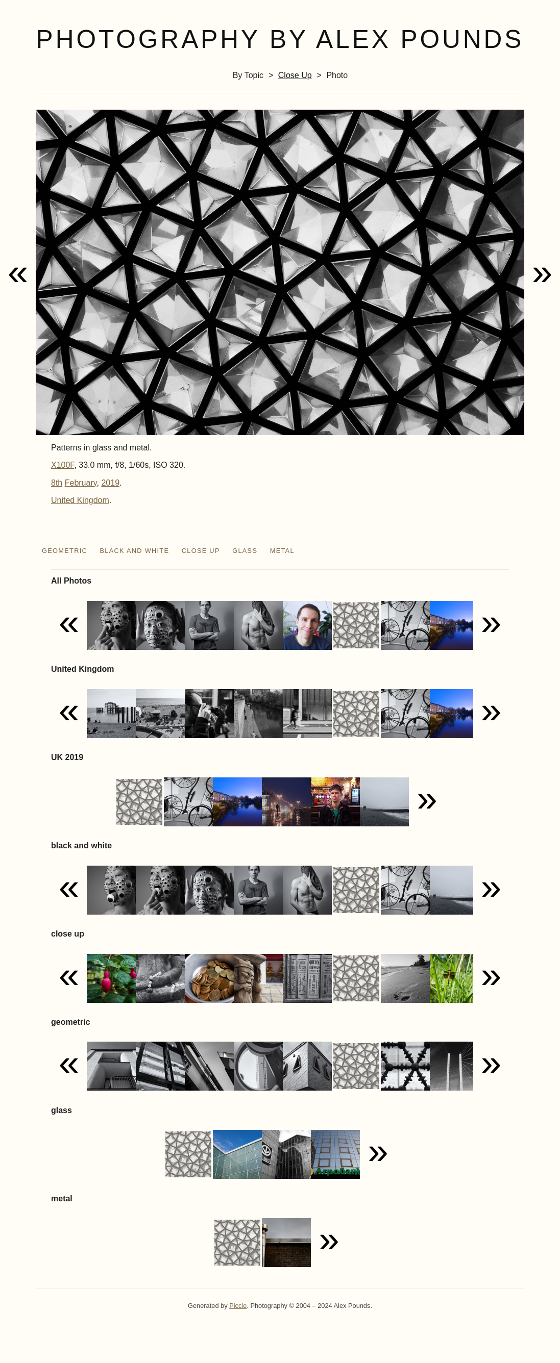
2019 (110, 482)
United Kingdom (80, 500)
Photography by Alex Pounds (280, 39)
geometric (64, 550)
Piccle (238, 1305)
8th (56, 482)
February (81, 482)
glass (244, 550)
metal (282, 550)
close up (295, 75)
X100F (62, 465)
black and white (134, 550)
